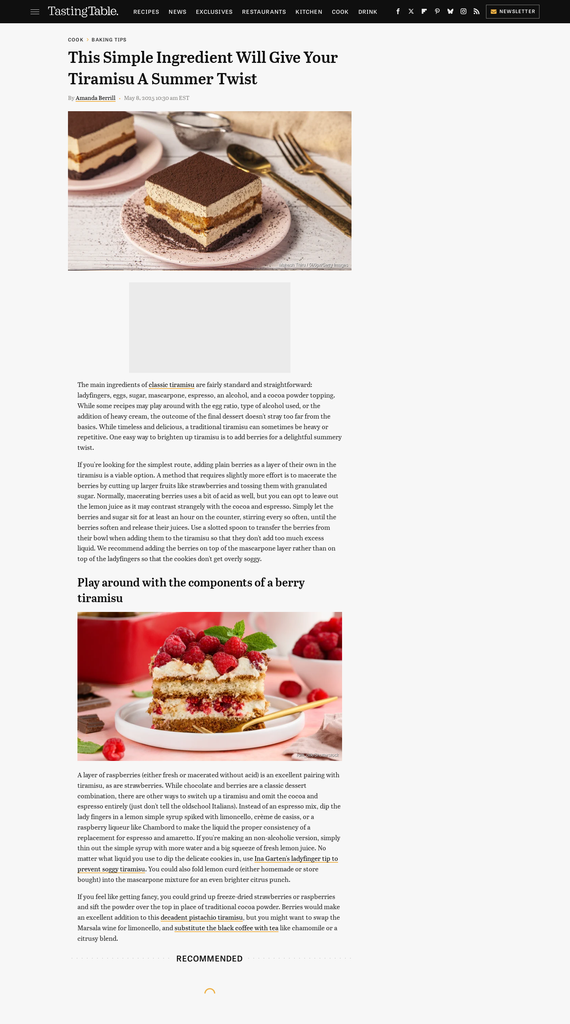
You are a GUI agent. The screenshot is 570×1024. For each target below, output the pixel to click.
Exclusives (214, 11)
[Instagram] (463, 12)
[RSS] (476, 12)
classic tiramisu (171, 384)
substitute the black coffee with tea (226, 927)
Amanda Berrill (96, 97)
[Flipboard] (424, 12)
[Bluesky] (450, 12)
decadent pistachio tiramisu (202, 917)
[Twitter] (411, 12)
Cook (340, 11)
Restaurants (264, 11)
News (177, 11)
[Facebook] (398, 12)
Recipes (146, 11)
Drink (368, 11)
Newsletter (512, 11)
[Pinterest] (437, 12)
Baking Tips (109, 39)
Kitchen (309, 11)
